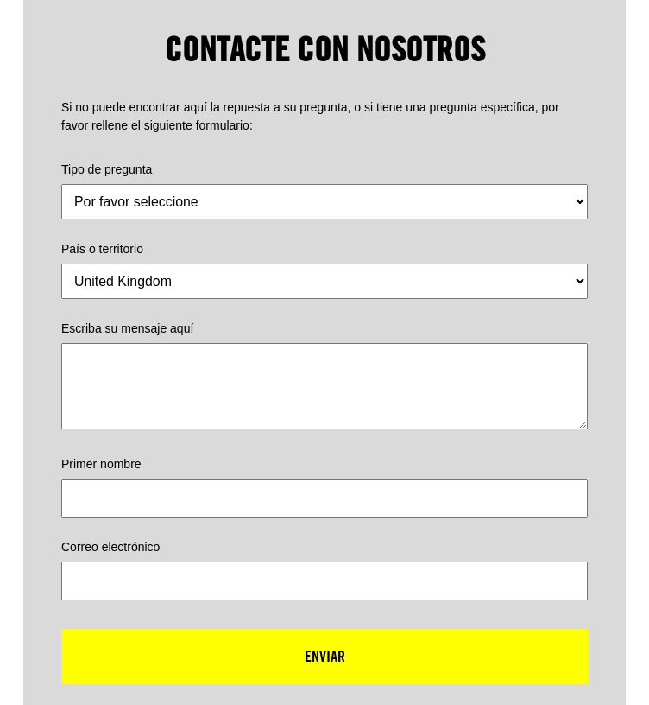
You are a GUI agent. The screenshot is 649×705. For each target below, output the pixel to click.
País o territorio (102, 249)
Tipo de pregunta (106, 169)
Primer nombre (101, 464)
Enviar (325, 655)
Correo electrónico (110, 547)
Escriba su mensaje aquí (127, 328)
